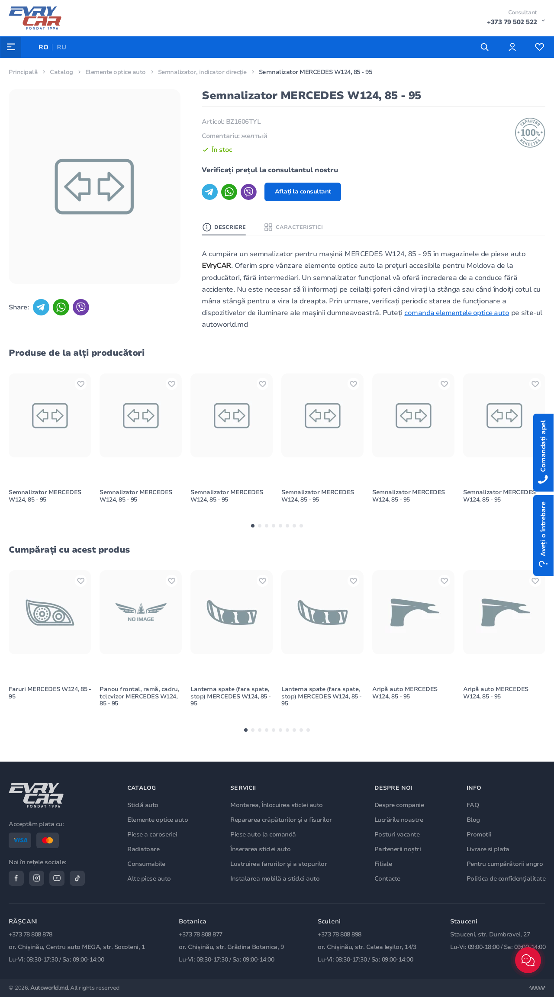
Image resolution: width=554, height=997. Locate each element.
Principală (23, 72)
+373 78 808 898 (339, 935)
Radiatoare (145, 848)
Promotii (479, 834)
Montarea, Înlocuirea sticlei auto (277, 804)
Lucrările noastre (399, 819)
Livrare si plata (488, 848)
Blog (473, 819)
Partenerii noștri (398, 848)
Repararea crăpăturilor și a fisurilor (282, 819)
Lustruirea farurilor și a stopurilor (279, 863)
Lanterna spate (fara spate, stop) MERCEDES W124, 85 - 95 (230, 703)
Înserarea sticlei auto (261, 848)
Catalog (61, 72)
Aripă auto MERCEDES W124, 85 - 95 (405, 700)
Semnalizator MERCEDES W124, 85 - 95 (46, 500)
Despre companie (400, 804)
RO (44, 47)
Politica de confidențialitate (506, 878)
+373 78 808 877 (200, 935)
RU (62, 47)
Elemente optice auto (116, 72)
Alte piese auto (150, 878)
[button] (252, 530)
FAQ (473, 804)
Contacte (388, 878)
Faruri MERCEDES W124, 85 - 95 (48, 700)
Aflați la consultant (304, 192)
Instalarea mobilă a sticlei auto (275, 878)
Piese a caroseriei (153, 834)
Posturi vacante (397, 834)
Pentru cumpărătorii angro (505, 863)
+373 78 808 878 (30, 935)
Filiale (384, 863)
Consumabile (148, 863)
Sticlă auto (144, 804)
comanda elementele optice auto (458, 313)
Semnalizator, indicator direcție (205, 72)
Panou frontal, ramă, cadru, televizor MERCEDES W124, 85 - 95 (140, 703)
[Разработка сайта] (537, 988)
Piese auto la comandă (264, 834)
